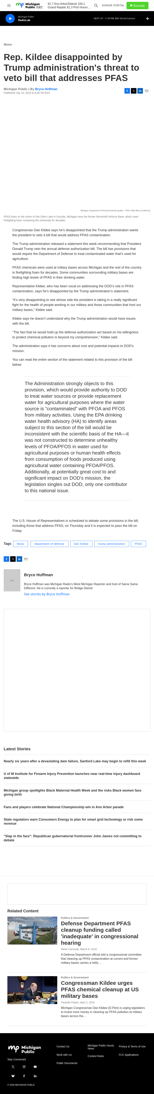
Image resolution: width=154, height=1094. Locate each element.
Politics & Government (75, 917)
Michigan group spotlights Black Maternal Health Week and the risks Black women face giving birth (72, 792)
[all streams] (148, 18)
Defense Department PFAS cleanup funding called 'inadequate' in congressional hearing (99, 933)
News (8, 44)
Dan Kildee (81, 543)
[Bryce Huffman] (12, 580)
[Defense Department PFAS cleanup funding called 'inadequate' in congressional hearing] (32, 930)
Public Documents (67, 1063)
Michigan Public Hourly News (101, 1047)
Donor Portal (113, 5)
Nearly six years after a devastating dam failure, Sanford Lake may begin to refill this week (75, 761)
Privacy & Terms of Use (132, 1046)
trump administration (111, 543)
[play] (10, 18)
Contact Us (63, 1046)
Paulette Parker (70, 1002)
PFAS (138, 543)
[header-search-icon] (96, 5)
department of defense (49, 543)
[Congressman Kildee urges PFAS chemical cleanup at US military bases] (32, 990)
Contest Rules (96, 1056)
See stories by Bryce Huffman (47, 594)
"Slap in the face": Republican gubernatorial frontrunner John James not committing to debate (72, 838)
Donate (139, 6)
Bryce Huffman (46, 89)
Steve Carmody (70, 949)
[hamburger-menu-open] (9, 5)
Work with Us (64, 1054)
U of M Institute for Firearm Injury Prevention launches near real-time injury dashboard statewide (72, 776)
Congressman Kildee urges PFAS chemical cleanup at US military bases (100, 989)
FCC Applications (128, 1054)
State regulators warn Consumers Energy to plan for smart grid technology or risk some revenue (73, 821)
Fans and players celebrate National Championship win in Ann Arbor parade (64, 807)
